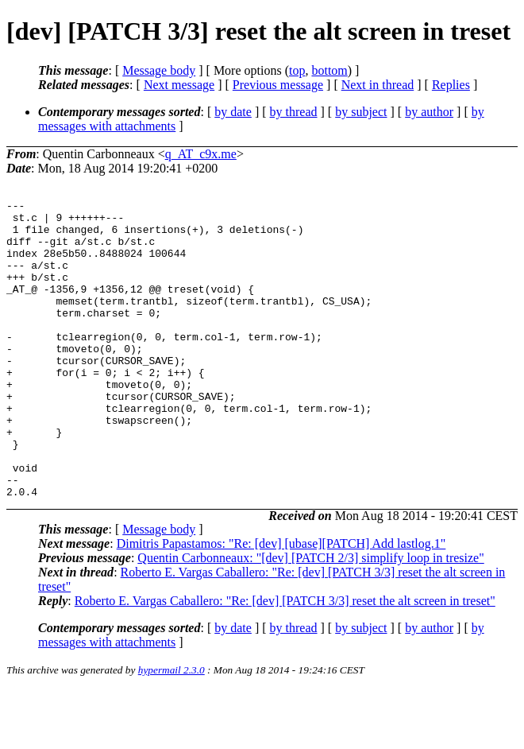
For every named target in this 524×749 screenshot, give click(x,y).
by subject (361, 111)
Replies (451, 84)
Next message (179, 84)
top (297, 70)
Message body (158, 70)
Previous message (278, 84)
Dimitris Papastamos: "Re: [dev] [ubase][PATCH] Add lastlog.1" (281, 603)
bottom (329, 70)
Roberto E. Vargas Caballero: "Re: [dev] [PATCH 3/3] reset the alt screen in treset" (285, 660)
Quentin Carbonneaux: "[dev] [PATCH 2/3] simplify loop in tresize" (310, 617)
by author (429, 111)
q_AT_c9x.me (201, 154)
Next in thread (377, 84)
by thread (294, 111)
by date (233, 111)
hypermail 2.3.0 (171, 729)
